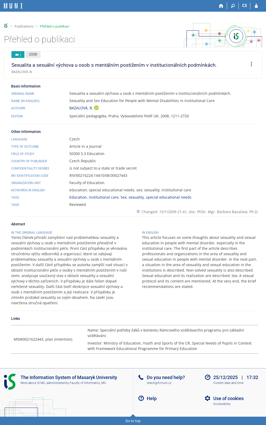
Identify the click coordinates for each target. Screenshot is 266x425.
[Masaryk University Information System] (13, 6)
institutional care (103, 197)
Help (152, 398)
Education (78, 197)
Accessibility (222, 404)
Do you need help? (166, 377)
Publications (24, 26)
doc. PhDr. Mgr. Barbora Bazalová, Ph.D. (223, 211)
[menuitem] (250, 64)
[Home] (221, 6)
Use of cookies (228, 398)
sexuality (136, 197)
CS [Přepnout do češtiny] (244, 5)
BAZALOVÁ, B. (81, 107)
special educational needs (168, 197)
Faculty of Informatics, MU (88, 383)
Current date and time (228, 383)
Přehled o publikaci (54, 26)
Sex (124, 197)
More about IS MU (33, 383)
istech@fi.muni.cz (159, 383)
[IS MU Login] (256, 6)
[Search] (233, 6)
